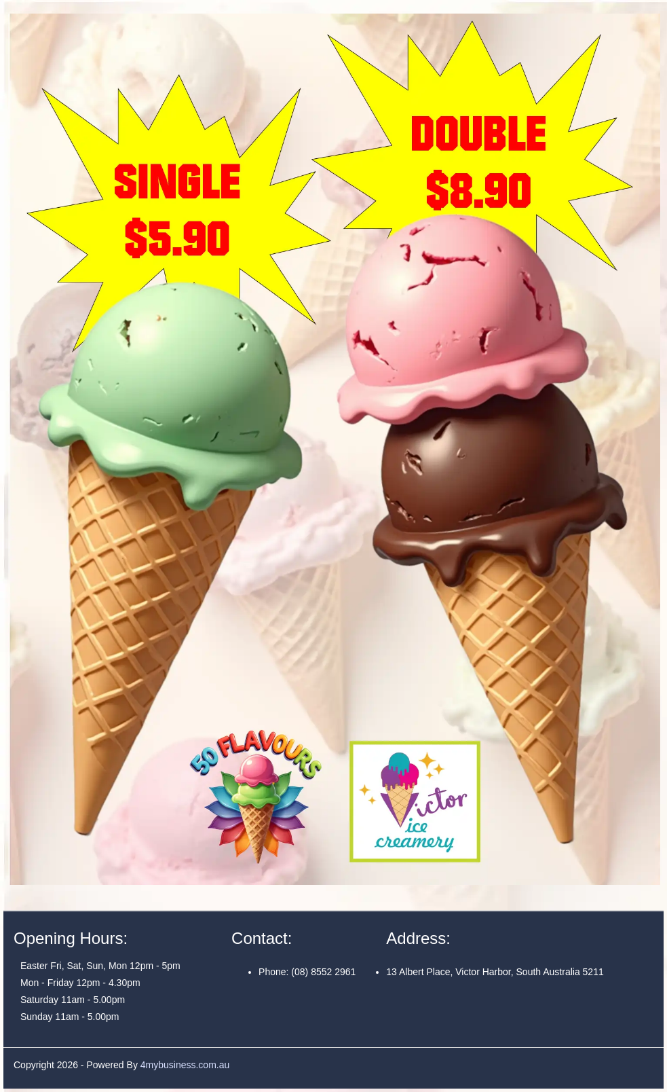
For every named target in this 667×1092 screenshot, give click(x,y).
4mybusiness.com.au (185, 1064)
